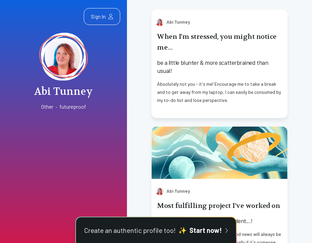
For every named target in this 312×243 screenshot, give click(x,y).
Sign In (102, 16)
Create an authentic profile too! (156, 230)
